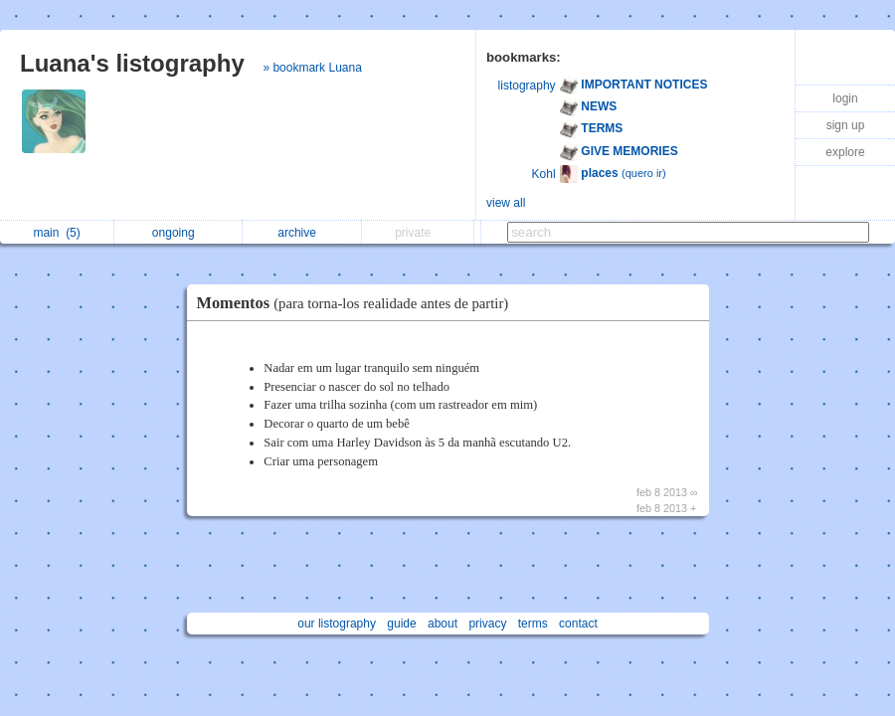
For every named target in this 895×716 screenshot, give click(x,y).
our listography (336, 623)
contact (578, 623)
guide (401, 623)
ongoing (178, 233)
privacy (487, 623)
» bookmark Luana (312, 68)
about (442, 623)
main (56, 233)
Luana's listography (132, 63)
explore (844, 152)
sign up (845, 125)
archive (301, 233)
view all (505, 203)
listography (527, 85)
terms (533, 623)
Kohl (544, 174)
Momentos (358, 302)
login (844, 98)
